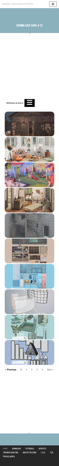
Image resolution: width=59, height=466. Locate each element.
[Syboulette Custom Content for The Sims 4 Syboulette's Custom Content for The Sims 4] (17, 4)
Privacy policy (9, 456)
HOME (5, 448)
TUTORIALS (29, 448)
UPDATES (42, 448)
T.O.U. (43, 452)
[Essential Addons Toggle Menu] (29, 103)
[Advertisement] (29, 66)
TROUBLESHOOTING (10, 452)
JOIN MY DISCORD (29, 452)
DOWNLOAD (16, 448)
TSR (51, 452)
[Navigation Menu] (53, 4)
